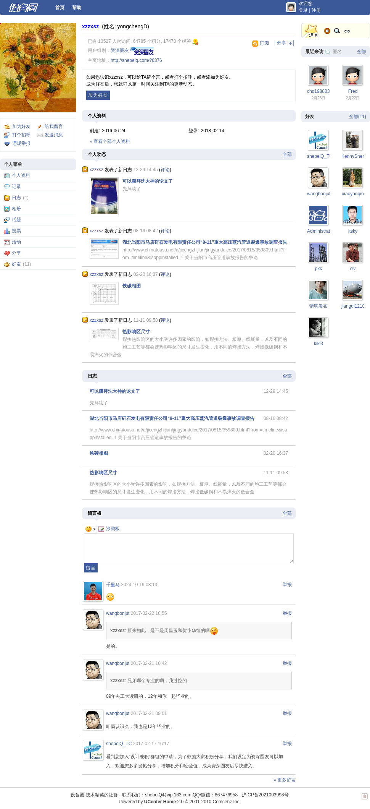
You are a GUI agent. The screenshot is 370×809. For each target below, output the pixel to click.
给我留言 (54, 126)
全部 (287, 154)
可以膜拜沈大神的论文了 (147, 181)
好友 (16, 264)
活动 (16, 242)
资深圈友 (120, 50)
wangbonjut (117, 613)
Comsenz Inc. (226, 801)
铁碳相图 (131, 286)
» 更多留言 (284, 780)
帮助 (76, 7)
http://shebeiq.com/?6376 (136, 60)
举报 (287, 584)
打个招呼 (21, 135)
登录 (303, 10)
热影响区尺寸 (136, 331)
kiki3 (318, 343)
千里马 (113, 584)
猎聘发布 (318, 306)
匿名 (337, 51)
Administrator (320, 231)
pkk (318, 268)
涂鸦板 (109, 528)
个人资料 (21, 175)
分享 (16, 253)
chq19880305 (321, 91)
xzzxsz (90, 26)
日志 (16, 197)
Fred (353, 91)
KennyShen (353, 156)
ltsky (352, 231)
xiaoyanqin (353, 193)
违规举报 (21, 143)
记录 (16, 186)
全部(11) (357, 116)
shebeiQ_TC (119, 743)
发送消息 (54, 135)
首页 (59, 7)
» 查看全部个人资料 (110, 141)
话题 (16, 219)
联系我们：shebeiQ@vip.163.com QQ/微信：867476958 (180, 795)
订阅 (264, 43)
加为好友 (21, 126)
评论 (165, 169)
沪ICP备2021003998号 (265, 795)
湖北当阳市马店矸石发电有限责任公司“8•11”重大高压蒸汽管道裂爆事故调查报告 (204, 242)
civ (353, 268)
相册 (16, 208)
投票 (16, 230)
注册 (316, 10)
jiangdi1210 (353, 306)
